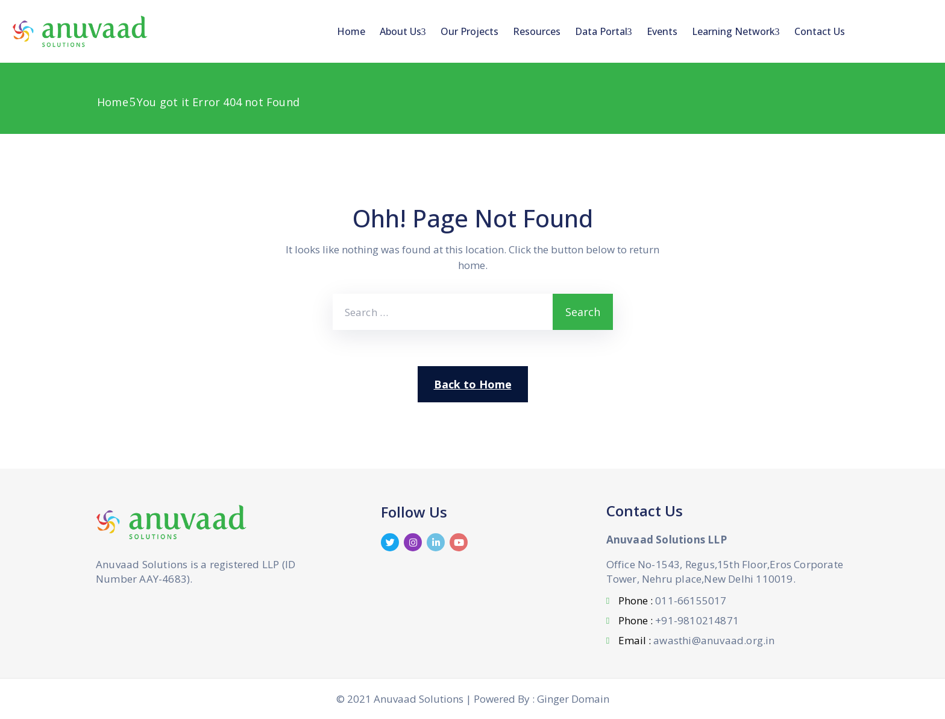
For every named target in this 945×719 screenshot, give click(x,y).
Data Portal (603, 31)
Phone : (672, 600)
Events (662, 31)
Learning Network (736, 31)
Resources (536, 31)
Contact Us (819, 31)
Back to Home (473, 384)
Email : (696, 640)
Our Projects (469, 31)
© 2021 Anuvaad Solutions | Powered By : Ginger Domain (472, 699)
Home (351, 31)
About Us (403, 31)
